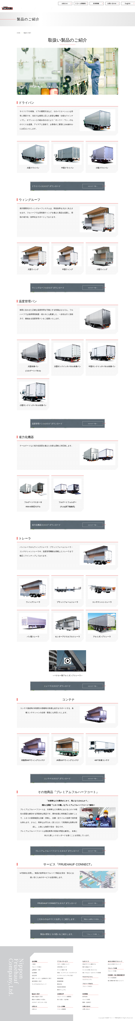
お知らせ (63, 3)
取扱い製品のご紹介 (37, 996)
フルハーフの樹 (126, 8)
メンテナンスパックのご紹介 (65, 975)
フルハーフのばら (111, 8)
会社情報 (84, 8)
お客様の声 (64, 8)
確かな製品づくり (87, 967)
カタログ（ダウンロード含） (40, 1002)
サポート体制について (63, 964)
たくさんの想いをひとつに (89, 970)
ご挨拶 (34, 964)
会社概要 (34, 973)
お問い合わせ (109, 3)
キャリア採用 (86, 999)
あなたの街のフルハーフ (114, 964)
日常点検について (62, 967)
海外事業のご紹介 (37, 981)
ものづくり (75, 8)
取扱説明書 (60, 978)
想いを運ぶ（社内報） (63, 999)
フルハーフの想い (37, 967)
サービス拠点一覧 (62, 970)
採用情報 (94, 3)
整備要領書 (60, 981)
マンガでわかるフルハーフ (39, 984)
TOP (28, 8)
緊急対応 (59, 984)
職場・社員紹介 (86, 1002)
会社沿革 (34, 975)
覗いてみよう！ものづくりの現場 (91, 973)
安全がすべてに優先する (89, 964)
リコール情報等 (78, 3)
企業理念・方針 (36, 970)
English (125, 3)
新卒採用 (84, 996)
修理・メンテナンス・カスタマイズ (67, 973)
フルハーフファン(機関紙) (64, 996)
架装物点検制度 (61, 987)
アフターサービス (51, 8)
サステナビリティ (96, 8)
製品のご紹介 (37, 8)
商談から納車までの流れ (38, 999)
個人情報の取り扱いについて (116, 980)
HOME (18, 33)
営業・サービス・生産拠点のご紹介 (41, 978)
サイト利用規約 (112, 978)
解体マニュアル (61, 990)
